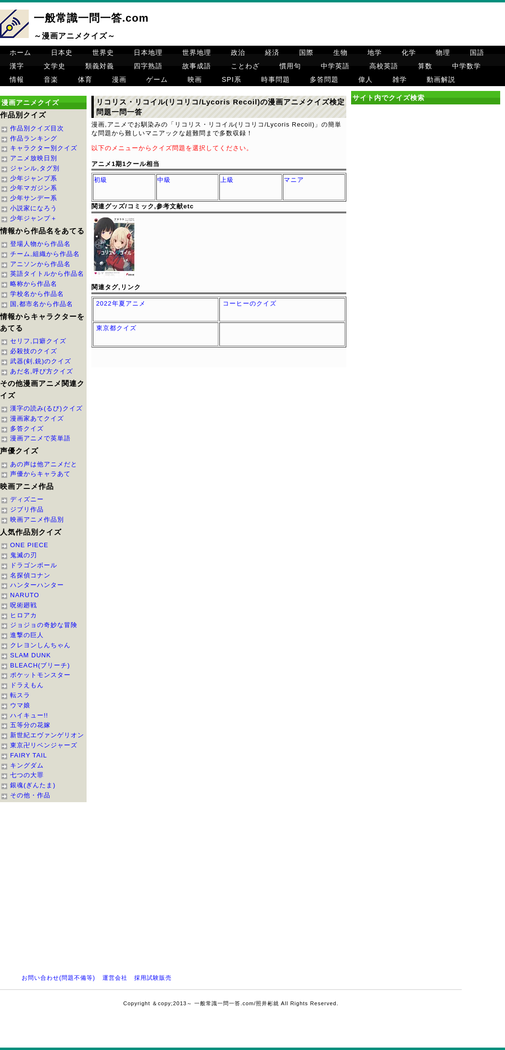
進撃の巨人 (27, 635)
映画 (195, 79)
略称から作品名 (33, 283)
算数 (425, 66)
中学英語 (335, 66)
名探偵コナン (30, 575)
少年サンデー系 (33, 198)
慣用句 (290, 66)
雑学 (399, 79)
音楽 (51, 79)
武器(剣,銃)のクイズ (40, 361)
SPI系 (231, 79)
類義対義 (99, 66)
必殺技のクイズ (33, 351)
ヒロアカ (23, 615)
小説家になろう (33, 208)
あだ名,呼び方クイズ (41, 371)
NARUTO (24, 595)
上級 (227, 179)
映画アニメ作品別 (37, 519)
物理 (443, 52)
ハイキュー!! (29, 715)
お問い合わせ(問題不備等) (58, 977)
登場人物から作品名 (40, 243)
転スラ (20, 695)
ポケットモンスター (40, 675)
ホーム (20, 52)
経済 (272, 52)
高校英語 (383, 66)
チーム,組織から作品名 (45, 253)
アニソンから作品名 (40, 264)
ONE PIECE (29, 545)
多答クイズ (27, 428)
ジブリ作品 (27, 509)
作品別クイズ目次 (37, 128)
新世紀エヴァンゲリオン (47, 735)
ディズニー (27, 499)
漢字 (17, 66)
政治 (238, 52)
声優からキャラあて (40, 473)
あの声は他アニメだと (43, 464)
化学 (409, 52)
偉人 (365, 79)
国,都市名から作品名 (41, 303)
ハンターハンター (37, 585)
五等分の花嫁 (30, 725)
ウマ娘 (20, 705)
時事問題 (275, 79)
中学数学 (466, 66)
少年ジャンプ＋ (33, 218)
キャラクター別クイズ (43, 148)
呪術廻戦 (23, 605)
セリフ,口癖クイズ (38, 341)
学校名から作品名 (37, 293)
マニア (294, 179)
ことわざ (245, 66)
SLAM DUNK (30, 655)
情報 (17, 79)
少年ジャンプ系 (33, 178)
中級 (164, 179)
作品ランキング (33, 138)
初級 (100, 179)
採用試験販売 (153, 977)
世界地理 (196, 52)
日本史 (62, 52)
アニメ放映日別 (33, 158)
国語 (477, 52)
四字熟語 (148, 66)
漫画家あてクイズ (37, 418)
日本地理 (148, 52)
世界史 (103, 52)
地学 (374, 52)
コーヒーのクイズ (250, 303)
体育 (85, 79)
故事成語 (196, 66)
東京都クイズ (116, 328)
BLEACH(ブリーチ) (40, 665)
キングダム (27, 765)
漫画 (119, 79)
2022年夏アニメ (121, 303)
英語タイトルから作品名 (47, 273)
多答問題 (324, 79)
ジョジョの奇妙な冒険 (43, 624)
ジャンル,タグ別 (35, 168)
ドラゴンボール (33, 565)
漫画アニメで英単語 (40, 438)
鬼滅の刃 (23, 555)
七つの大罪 (27, 775)
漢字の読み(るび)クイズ (46, 408)
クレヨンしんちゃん (40, 645)
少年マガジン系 (33, 188)
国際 (306, 52)
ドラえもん (27, 685)
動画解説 (441, 79)
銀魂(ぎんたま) (33, 785)
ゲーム (157, 79)
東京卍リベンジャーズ (43, 745)
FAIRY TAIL (28, 755)
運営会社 (114, 977)
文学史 (54, 66)
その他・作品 (30, 795)
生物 (340, 52)
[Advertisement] (425, 189)
